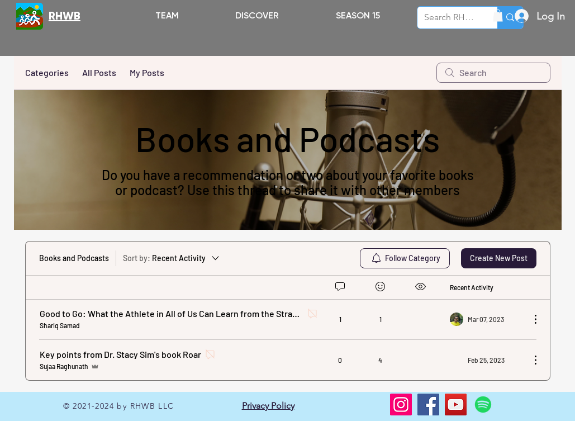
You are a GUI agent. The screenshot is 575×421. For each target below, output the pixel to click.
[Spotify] (483, 404)
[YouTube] (456, 404)
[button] (257, 15)
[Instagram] (401, 404)
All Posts (99, 72)
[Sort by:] (172, 258)
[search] (493, 73)
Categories (47, 72)
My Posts (147, 72)
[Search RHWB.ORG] (449, 18)
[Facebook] (428, 404)
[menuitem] (405, 258)
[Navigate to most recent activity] (486, 319)
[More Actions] (529, 319)
